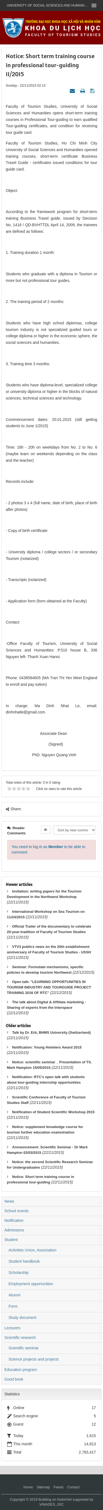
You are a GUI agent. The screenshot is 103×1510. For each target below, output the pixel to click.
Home (28, 1487)
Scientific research (20, 1337)
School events (16, 1211)
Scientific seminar (24, 1348)
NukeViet (64, 1499)
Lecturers (12, 1328)
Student (11, 1239)
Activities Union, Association (32, 1250)
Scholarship (19, 1272)
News (9, 1201)
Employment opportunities (31, 1284)
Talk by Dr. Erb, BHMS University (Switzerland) (51, 1032)
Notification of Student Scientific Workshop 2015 (53, 1112)
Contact (73, 1487)
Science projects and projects (34, 1359)
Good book (13, 1379)
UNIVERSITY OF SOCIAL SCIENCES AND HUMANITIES (47, 5)
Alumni (14, 1295)
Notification (13, 1220)
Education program (20, 1369)
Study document (22, 1317)
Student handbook (24, 1261)
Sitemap (43, 1487)
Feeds (58, 1487)
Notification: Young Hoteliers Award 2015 (47, 1047)
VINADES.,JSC (51, 1504)
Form (13, 1306)
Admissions (14, 1230)
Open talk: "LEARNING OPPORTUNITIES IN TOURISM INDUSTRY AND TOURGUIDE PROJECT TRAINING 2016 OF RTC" (49, 987)
